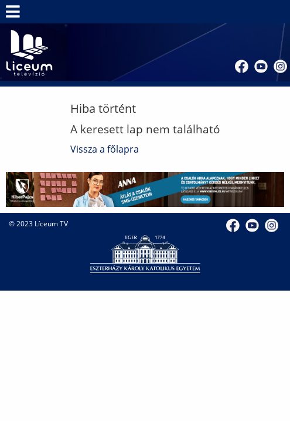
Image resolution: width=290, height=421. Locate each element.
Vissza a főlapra (104, 149)
